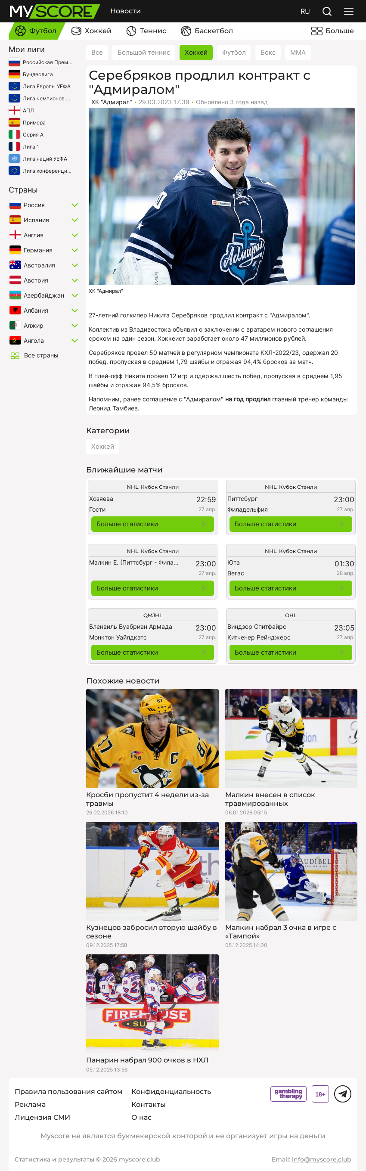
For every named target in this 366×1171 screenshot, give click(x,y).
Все (97, 52)
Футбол (234, 52)
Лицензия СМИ (42, 1117)
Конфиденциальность (171, 1091)
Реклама (30, 1104)
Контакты (148, 1104)
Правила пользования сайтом (69, 1091)
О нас (141, 1117)
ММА (298, 52)
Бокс (268, 52)
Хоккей (196, 52)
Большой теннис (144, 52)
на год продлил (247, 399)
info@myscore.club (321, 1159)
